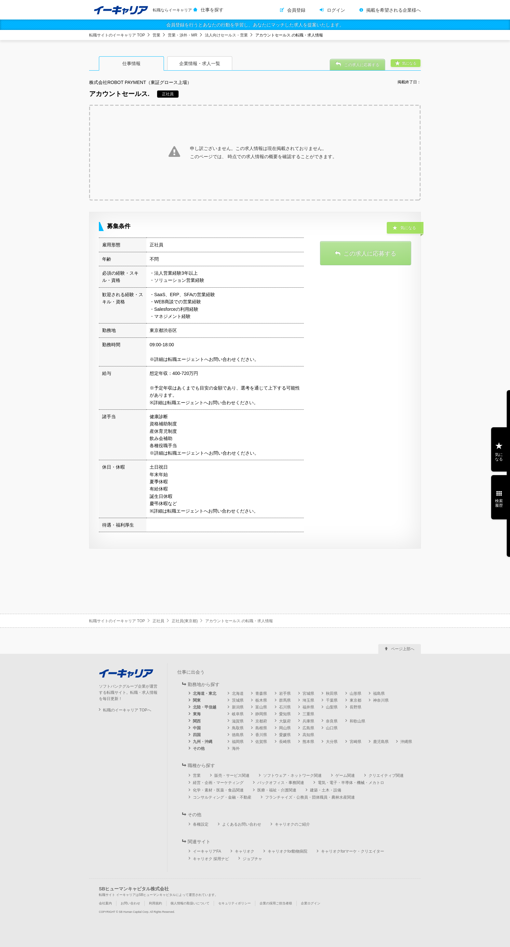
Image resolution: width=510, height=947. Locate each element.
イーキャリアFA (207, 851)
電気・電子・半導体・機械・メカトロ (351, 782)
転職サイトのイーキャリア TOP (117, 35)
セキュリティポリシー (234, 903)
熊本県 (308, 741)
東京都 (355, 700)
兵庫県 (308, 721)
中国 (197, 728)
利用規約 (155, 903)
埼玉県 (308, 700)
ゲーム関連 (345, 775)
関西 (197, 721)
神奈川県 (381, 700)
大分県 (332, 741)
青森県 (261, 693)
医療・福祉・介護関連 (276, 790)
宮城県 (308, 693)
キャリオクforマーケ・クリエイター (352, 851)
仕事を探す (212, 9)
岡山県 (285, 728)
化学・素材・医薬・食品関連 (218, 790)
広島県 (308, 728)
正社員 (158, 621)
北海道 (238, 693)
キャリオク (244, 851)
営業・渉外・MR (182, 35)
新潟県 (238, 707)
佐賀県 (261, 741)
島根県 (261, 728)
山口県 (332, 728)
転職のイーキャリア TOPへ (127, 710)
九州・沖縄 (202, 741)
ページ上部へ (402, 649)
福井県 (308, 707)
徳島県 (238, 735)
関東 (197, 700)
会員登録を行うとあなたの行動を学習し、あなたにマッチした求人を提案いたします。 (255, 24)
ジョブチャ (252, 859)
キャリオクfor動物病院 (287, 851)
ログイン (336, 10)
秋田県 (332, 693)
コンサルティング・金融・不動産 (222, 797)
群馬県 (285, 700)
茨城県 (238, 700)
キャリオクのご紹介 (292, 824)
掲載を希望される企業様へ (393, 10)
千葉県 (332, 700)
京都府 (261, 721)
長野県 (355, 707)
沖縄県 (406, 741)
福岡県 (238, 741)
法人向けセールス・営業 (226, 35)
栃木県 (261, 700)
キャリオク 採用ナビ (211, 859)
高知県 (308, 735)
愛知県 (285, 714)
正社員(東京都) (185, 621)
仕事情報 (131, 63)
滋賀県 (238, 721)
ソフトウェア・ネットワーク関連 (292, 775)
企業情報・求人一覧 (199, 63)
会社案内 (105, 903)
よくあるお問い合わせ (241, 824)
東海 (197, 714)
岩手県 (285, 693)
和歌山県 (357, 721)
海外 (236, 748)
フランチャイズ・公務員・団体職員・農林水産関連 (310, 797)
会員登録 (296, 10)
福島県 (379, 693)
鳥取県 (238, 728)
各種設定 (200, 824)
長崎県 (285, 741)
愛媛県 (285, 735)
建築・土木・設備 (325, 790)
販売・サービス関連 (231, 775)
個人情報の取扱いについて (189, 903)
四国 (197, 735)
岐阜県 (238, 714)
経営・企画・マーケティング (218, 782)
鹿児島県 (381, 741)
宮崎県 (355, 741)
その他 (199, 748)
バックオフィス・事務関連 (280, 782)
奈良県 (332, 721)
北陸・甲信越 (204, 707)
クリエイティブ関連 (386, 775)
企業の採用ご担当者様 (276, 903)
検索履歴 (499, 503)
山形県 (355, 693)
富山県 (261, 707)
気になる (499, 456)
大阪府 (285, 721)
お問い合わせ (130, 903)
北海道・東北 (204, 693)
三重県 (308, 714)
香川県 (261, 735)
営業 (156, 35)
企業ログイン (310, 903)
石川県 (285, 707)
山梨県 (332, 707)
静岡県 (261, 714)
